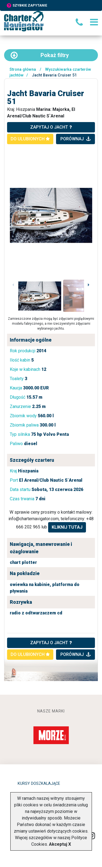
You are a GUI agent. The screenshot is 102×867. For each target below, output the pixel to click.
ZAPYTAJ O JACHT (51, 642)
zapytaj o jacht (51, 127)
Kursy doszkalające (39, 783)
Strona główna (23, 69)
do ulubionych (30, 138)
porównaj (75, 138)
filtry (40, 55)
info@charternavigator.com (33, 518)
